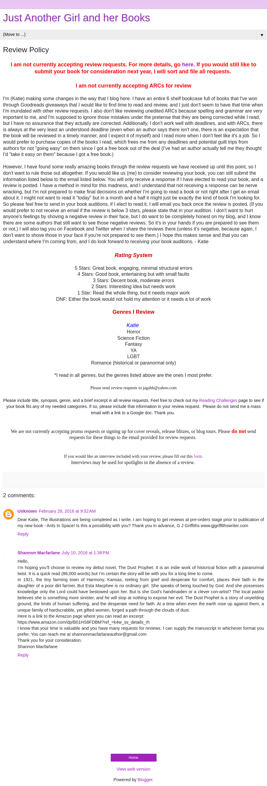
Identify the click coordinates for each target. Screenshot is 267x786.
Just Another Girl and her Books (76, 18)
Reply (23, 534)
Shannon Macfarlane (38, 552)
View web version (134, 769)
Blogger (145, 779)
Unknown (27, 511)
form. (198, 456)
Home (133, 758)
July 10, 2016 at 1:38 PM (85, 552)
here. (188, 65)
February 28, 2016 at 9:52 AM (67, 511)
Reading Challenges (218, 400)
